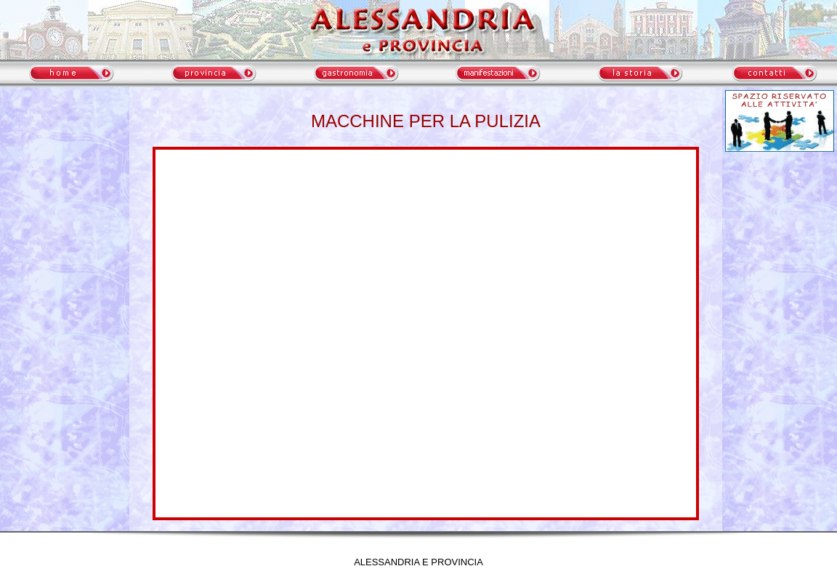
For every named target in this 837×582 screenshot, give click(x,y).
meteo (64, 218)
